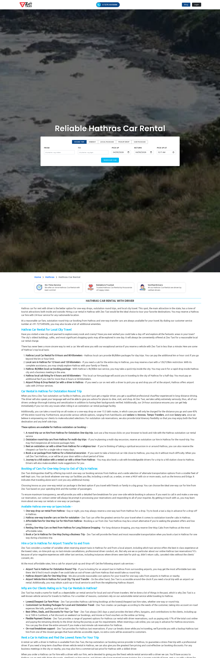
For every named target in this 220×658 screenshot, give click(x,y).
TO (79, 148)
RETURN (138, 148)
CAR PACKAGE (139, 142)
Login (196, 4)
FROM (46, 148)
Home (37, 277)
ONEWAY (92, 142)
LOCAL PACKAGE (107, 142)
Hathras (49, 277)
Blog (186, 4)
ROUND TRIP (79, 142)
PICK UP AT (162, 148)
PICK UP (115, 148)
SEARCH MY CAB (110, 160)
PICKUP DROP (123, 142)
